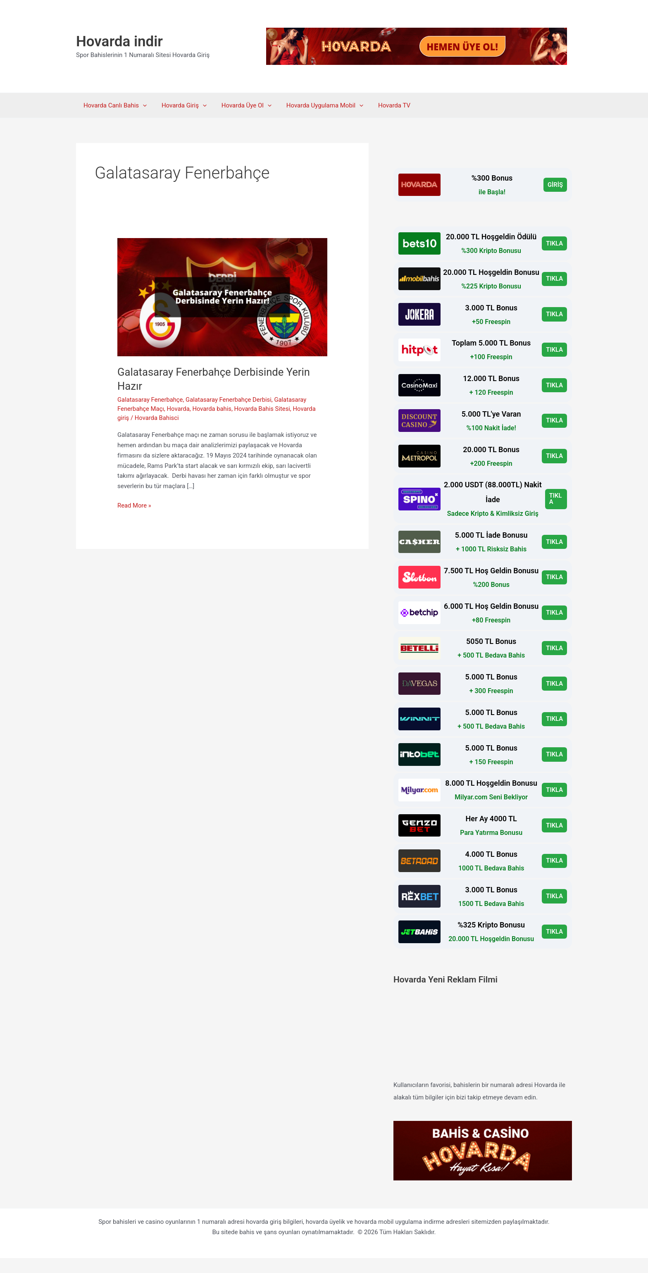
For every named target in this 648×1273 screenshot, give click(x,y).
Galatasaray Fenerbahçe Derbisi (230, 399)
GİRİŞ (555, 184)
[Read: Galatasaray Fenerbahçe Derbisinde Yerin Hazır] (222, 296)
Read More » (134, 506)
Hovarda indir (119, 41)
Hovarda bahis (213, 408)
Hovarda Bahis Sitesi (264, 408)
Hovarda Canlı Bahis (113, 105)
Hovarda (179, 408)
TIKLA (554, 243)
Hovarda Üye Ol (240, 105)
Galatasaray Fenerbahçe (150, 399)
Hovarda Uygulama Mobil (316, 105)
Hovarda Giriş (180, 105)
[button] (141, 105)
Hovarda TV (383, 105)
